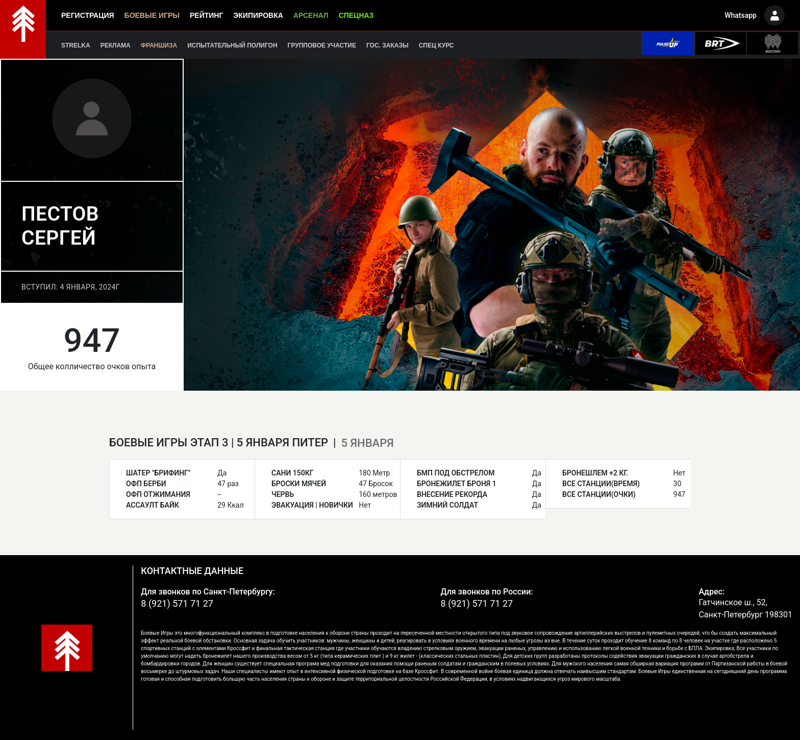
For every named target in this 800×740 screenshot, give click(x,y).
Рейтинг (206, 15)
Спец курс (436, 45)
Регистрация (87, 15)
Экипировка (258, 15)
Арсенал (311, 15)
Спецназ (356, 15)
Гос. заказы (387, 45)
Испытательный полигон (232, 45)
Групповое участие (322, 45)
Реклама (116, 45)
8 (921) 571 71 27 (177, 603)
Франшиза (159, 45)
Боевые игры (152, 15)
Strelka (75, 45)
